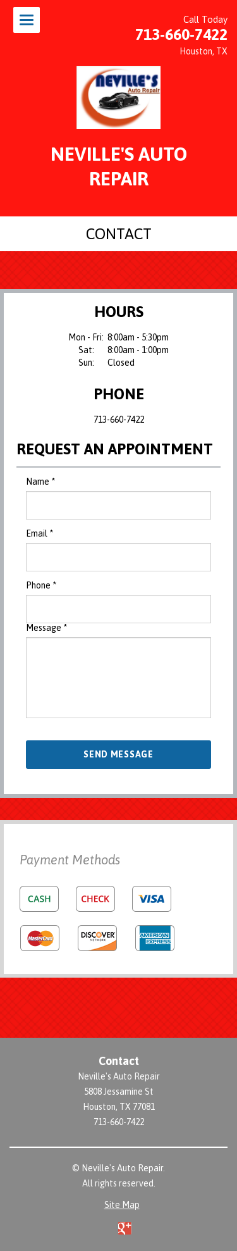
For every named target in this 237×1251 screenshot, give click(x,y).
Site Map (122, 1205)
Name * (40, 481)
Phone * (41, 585)
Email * (39, 533)
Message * (46, 627)
